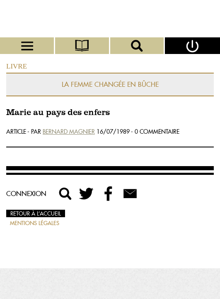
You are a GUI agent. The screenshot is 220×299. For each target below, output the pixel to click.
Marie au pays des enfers (58, 112)
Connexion (26, 193)
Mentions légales (34, 223)
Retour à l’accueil (35, 213)
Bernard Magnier (69, 131)
